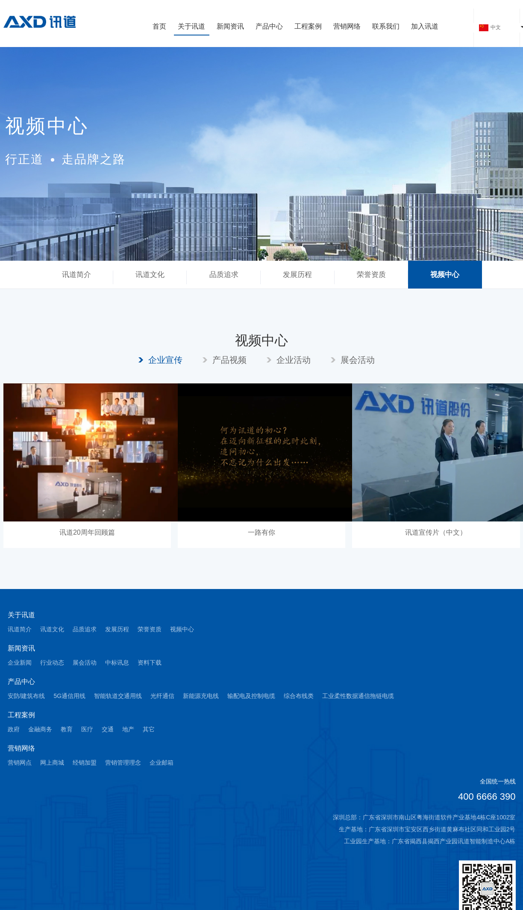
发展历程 (297, 275)
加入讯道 (424, 27)
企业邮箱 (161, 762)
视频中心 (444, 275)
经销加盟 (85, 762)
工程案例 (308, 27)
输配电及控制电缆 (251, 695)
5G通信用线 (69, 695)
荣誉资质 (371, 275)
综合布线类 (299, 695)
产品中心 (269, 27)
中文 (490, 27)
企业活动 (293, 360)
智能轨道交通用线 (118, 695)
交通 (108, 729)
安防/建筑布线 (26, 695)
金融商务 (40, 729)
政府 (14, 729)
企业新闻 (20, 662)
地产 (128, 729)
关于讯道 (191, 27)
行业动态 (52, 662)
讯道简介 (76, 275)
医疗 (87, 729)
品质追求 (223, 275)
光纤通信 (162, 695)
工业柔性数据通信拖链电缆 (358, 695)
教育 (67, 729)
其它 (149, 729)
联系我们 (386, 27)
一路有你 (261, 532)
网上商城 (52, 762)
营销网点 (20, 762)
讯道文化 (150, 275)
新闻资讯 (230, 27)
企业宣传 (165, 360)
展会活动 (358, 360)
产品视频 (229, 360)
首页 (159, 27)
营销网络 (347, 27)
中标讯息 (117, 662)
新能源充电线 (201, 695)
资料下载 (150, 662)
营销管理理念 (123, 762)
